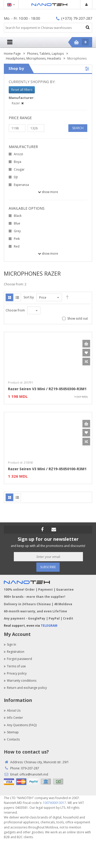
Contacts (12, 739)
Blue (17, 223)
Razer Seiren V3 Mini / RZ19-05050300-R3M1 (47, 388)
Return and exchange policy (25, 688)
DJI (16, 177)
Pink (17, 239)
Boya (17, 162)
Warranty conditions (20, 680)
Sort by (29, 297)
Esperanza (21, 185)
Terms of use (15, 666)
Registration (14, 651)
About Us (12, 710)
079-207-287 (30, 768)
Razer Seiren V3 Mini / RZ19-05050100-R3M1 (47, 468)
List (17, 297)
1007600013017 (54, 803)
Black (18, 216)
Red (16, 246)
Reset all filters (21, 89)
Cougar (19, 169)
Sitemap (11, 732)
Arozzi (18, 154)
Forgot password (18, 659)
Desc (67, 297)
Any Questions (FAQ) (20, 725)
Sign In (10, 644)
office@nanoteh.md (33, 774)
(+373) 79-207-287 (74, 18)
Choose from (15, 310)
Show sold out (77, 318)
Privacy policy (15, 673)
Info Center (13, 717)
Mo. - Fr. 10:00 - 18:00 (22, 18)
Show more (48, 192)
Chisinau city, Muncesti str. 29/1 (46, 762)
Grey (17, 231)
